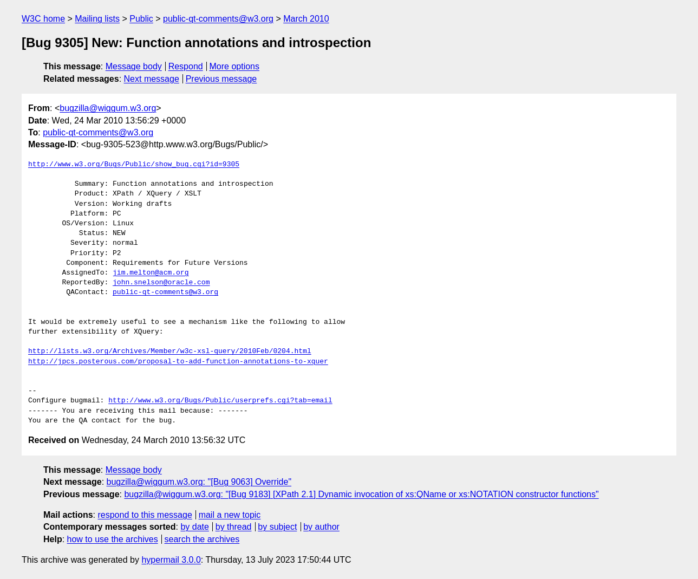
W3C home (43, 18)
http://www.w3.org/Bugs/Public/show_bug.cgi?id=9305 (133, 165)
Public (141, 18)
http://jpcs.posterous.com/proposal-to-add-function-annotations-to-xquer (178, 362)
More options (235, 66)
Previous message (221, 78)
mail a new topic (230, 514)
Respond (185, 66)
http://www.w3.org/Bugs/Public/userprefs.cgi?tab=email (220, 401)
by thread (234, 526)
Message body (134, 66)
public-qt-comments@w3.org (218, 18)
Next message (151, 78)
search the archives (202, 539)
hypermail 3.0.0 (170, 559)
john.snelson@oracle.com (161, 283)
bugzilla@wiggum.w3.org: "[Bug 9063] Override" (199, 481)
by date (194, 526)
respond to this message (144, 514)
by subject (277, 526)
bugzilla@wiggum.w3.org (108, 108)
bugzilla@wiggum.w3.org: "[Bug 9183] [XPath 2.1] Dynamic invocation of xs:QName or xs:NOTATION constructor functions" (361, 494)
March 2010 (306, 18)
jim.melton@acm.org (150, 273)
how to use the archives (112, 539)
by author (321, 526)
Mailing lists (97, 18)
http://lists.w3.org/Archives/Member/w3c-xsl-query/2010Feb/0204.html (169, 351)
